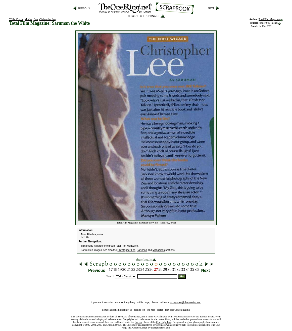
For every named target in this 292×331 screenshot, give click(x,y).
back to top (139, 309)
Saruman (142, 250)
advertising (115, 309)
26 (152, 269)
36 (197, 269)
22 (133, 269)
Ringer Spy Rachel (268, 22)
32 (179, 269)
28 (161, 269)
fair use (138, 322)
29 (165, 269)
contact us (127, 309)
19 (120, 269)
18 (115, 269)
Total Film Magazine (269, 19)
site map (151, 309)
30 (170, 269)
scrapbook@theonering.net (185, 302)
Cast (35, 19)
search (160, 309)
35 (192, 269)
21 (129, 269)
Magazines (159, 250)
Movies (28, 19)
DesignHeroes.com (160, 327)
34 (188, 269)
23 (138, 269)
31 (174, 269)
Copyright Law (163, 322)
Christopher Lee (47, 19)
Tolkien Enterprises (183, 316)
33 (183, 269)
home (105, 309)
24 (142, 269)
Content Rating (182, 309)
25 (147, 269)
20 (124, 269)
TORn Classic (16, 19)
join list (169, 309)
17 (111, 269)
